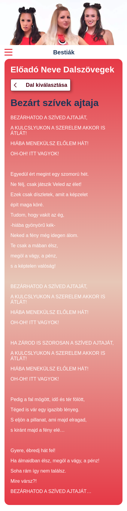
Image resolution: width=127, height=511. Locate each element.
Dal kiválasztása (40, 85)
